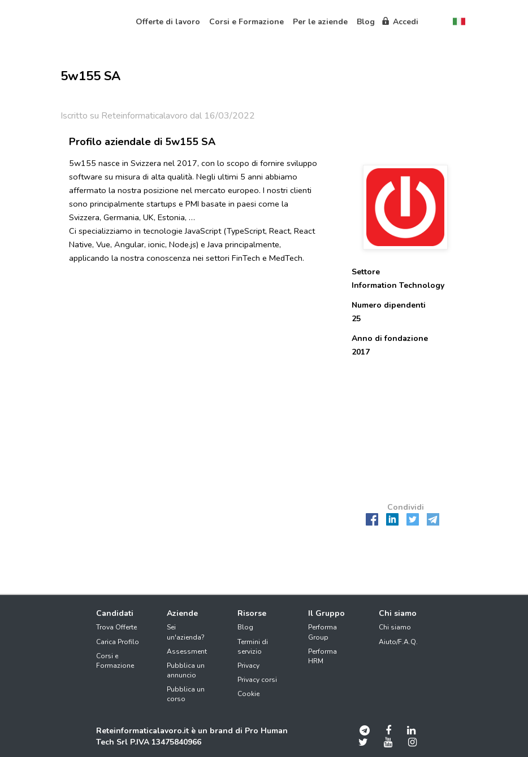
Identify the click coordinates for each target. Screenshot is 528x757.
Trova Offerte (116, 627)
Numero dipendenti (389, 305)
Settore (366, 271)
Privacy (248, 665)
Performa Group (322, 632)
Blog (245, 627)
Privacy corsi (257, 679)
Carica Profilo (117, 641)
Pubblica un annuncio (186, 670)
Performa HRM (322, 656)
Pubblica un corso (186, 694)
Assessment (187, 651)
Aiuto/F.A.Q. (398, 641)
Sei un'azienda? (186, 632)
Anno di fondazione (390, 338)
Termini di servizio (252, 646)
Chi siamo (395, 627)
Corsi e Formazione (115, 660)
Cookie (248, 693)
